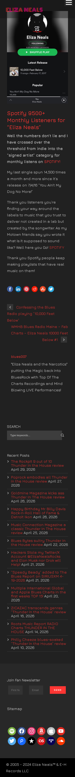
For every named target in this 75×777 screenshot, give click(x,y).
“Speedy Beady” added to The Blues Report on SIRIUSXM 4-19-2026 (39, 576)
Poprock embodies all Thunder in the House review (39, 479)
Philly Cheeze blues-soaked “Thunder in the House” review (38, 641)
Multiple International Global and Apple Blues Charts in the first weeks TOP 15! (38, 592)
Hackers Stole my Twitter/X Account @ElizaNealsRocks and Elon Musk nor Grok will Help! (36, 558)
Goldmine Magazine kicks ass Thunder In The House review (38, 495)
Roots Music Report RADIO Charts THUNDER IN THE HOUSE (34, 627)
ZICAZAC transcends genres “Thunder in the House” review (38, 610)
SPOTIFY (56, 247)
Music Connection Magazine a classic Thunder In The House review (38, 528)
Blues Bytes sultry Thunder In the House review (38, 542)
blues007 (19, 357)
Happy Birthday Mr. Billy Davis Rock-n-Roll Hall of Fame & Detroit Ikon (38, 513)
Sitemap (14, 708)
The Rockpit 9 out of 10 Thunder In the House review (37, 463)
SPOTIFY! (53, 161)
